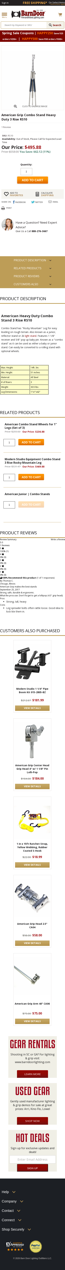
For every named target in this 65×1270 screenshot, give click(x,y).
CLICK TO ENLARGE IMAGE (34, 106)
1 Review (6, 127)
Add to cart (32, 180)
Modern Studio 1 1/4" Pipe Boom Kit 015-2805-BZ (32, 690)
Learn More (32, 1074)
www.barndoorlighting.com (32, 1062)
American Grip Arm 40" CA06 (32, 1003)
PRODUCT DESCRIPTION (30, 260)
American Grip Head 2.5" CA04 (32, 925)
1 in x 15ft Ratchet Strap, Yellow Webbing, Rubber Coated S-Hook (32, 847)
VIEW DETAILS (32, 708)
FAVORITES (20, 194)
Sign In (5, 2)
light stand (30, 335)
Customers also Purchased (26, 285)
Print (9, 208)
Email (55, 201)
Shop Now (32, 1121)
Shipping (51, 194)
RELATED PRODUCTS (27, 268)
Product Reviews (26, 276)
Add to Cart (31, 442)
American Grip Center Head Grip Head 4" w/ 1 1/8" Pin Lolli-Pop (32, 769)
